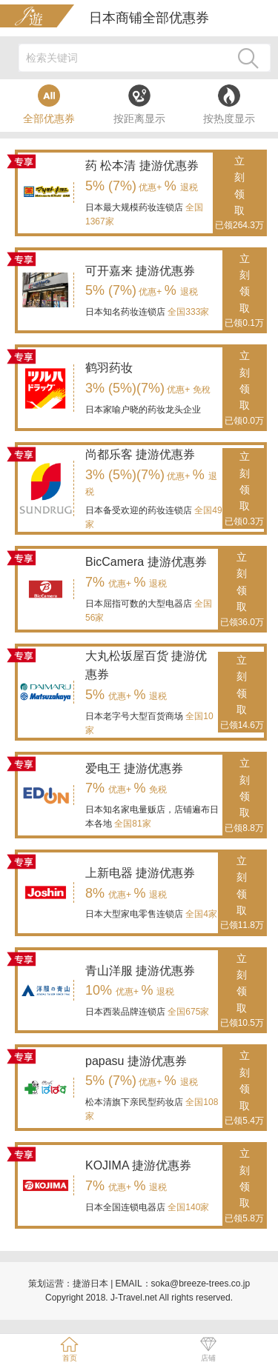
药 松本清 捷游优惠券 (142, 165)
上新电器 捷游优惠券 (140, 873)
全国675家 (187, 1012)
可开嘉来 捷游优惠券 (140, 270)
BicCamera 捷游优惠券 (146, 561)
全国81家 (131, 823)
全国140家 (187, 1207)
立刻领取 (239, 194)
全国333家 (187, 312)
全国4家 (200, 914)
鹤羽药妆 (109, 367)
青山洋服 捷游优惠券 (140, 970)
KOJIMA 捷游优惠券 (138, 1165)
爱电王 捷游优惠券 (134, 768)
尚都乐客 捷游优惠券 (140, 454)
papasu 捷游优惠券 (136, 1061)
